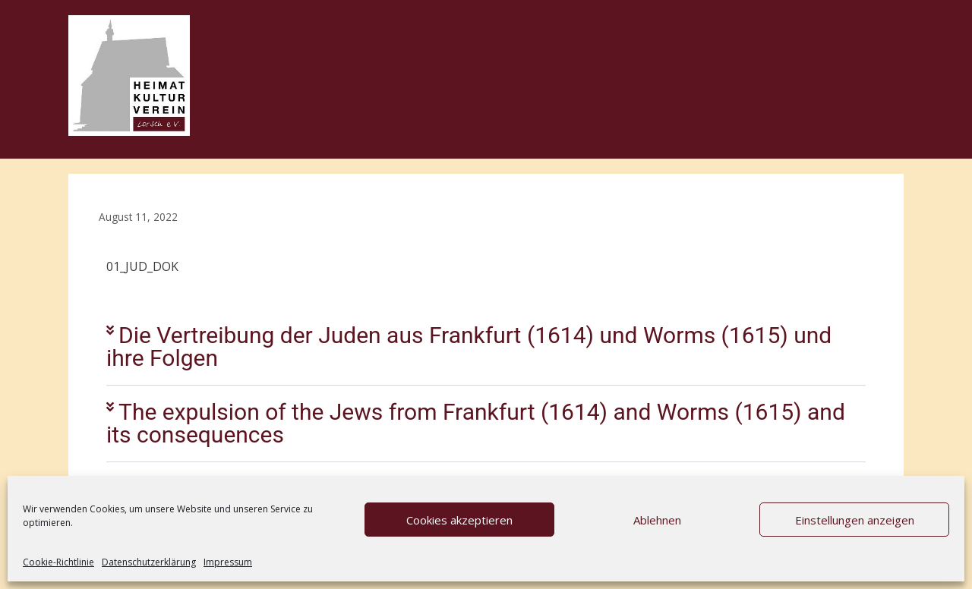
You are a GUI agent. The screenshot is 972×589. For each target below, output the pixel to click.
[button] (486, 347)
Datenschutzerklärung (149, 562)
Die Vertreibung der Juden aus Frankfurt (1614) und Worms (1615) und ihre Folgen (469, 346)
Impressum (228, 562)
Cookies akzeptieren (459, 520)
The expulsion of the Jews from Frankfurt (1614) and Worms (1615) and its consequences (475, 423)
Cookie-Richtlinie (58, 562)
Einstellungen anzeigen (854, 520)
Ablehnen (657, 520)
